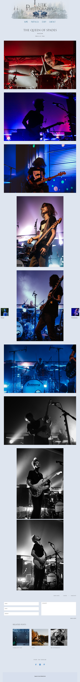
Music (43, 36)
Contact (52, 22)
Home (26, 22)
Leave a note (56, 595)
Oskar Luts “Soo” (17, 647)
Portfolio (35, 22)
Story (44, 22)
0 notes (65, 595)
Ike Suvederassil (55, 647)
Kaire (33, 647)
